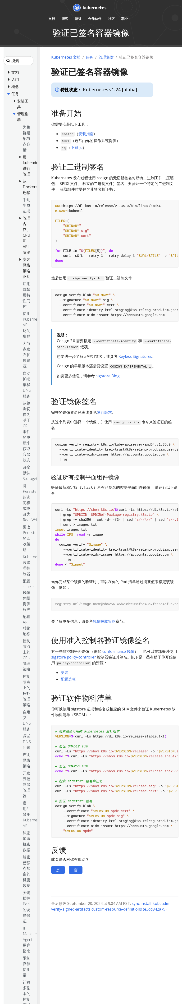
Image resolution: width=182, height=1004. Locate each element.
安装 (64, 672)
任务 (89, 57)
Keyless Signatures (135, 356)
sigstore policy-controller (73, 657)
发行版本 (104, 412)
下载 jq (76, 147)
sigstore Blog (108, 375)
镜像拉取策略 (104, 621)
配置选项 (68, 679)
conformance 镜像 (118, 651)
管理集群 (106, 57)
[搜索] (18, 60)
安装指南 (86, 133)
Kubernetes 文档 (66, 57)
